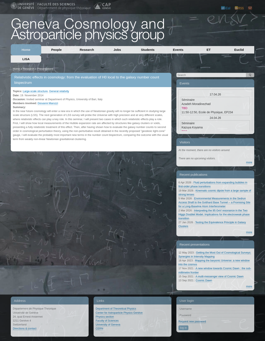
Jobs (117, 49)
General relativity (59, 91)
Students (148, 49)
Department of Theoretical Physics (116, 308)
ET (209, 49)
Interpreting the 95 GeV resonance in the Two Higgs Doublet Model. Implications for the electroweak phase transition (214, 214)
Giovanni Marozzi (47, 103)
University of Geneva (108, 324)
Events (178, 49)
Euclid (239, 49)
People (56, 49)
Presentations (45, 68)
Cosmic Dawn (204, 280)
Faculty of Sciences (107, 320)
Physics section (105, 316)
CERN (99, 328)
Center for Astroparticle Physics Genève (119, 312)
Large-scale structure (35, 91)
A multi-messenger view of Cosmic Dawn (220, 276)
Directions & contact (24, 328)
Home (26, 49)
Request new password (192, 321)
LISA (26, 59)
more (249, 162)
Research (87, 49)
